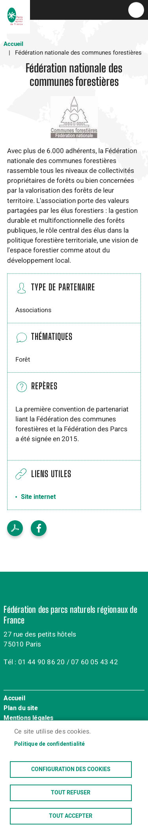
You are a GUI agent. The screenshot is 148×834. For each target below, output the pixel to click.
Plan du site (20, 708)
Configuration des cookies (71, 769)
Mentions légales (28, 718)
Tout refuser (70, 793)
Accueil (13, 44)
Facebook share (39, 528)
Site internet (38, 497)
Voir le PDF (15, 528)
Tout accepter (70, 816)
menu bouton (136, 10)
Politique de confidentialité (49, 744)
